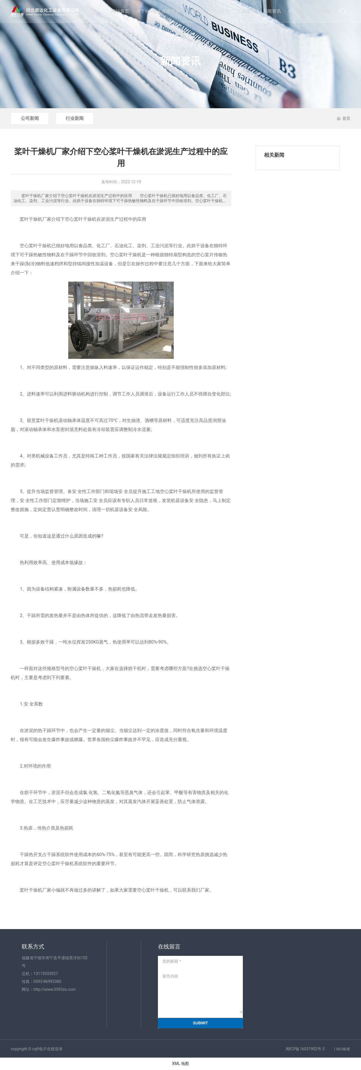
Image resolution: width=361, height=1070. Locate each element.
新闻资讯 (180, 61)
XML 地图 (180, 1063)
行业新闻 (75, 118)
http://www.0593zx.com (55, 989)
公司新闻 (30, 118)
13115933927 (46, 973)
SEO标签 (343, 1049)
